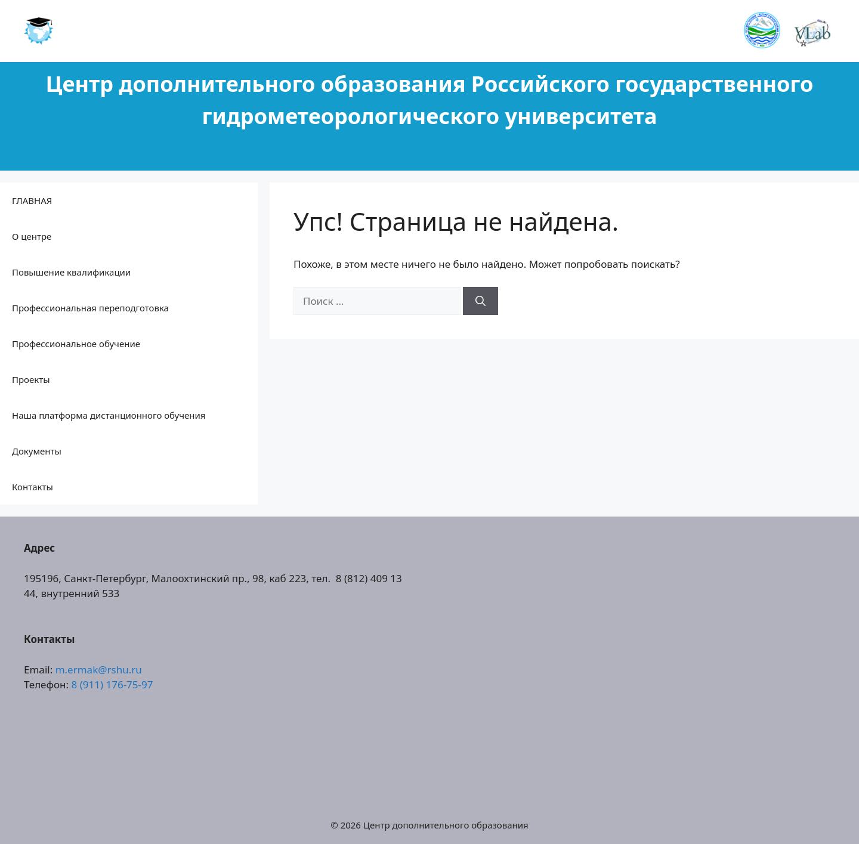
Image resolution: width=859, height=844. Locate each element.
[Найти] (480, 301)
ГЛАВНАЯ (32, 200)
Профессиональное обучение (76, 344)
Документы (36, 451)
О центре (31, 236)
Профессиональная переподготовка (90, 308)
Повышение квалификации (71, 272)
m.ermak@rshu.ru (98, 669)
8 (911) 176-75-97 (112, 684)
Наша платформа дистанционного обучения (109, 415)
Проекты (31, 379)
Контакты (32, 487)
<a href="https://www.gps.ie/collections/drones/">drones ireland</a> (638, 659)
